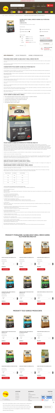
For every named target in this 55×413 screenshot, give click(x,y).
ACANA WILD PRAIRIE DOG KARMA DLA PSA (26, 257)
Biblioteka (30, 400)
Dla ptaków (40, 11)
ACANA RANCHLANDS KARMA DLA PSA (43, 257)
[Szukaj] (17, 5)
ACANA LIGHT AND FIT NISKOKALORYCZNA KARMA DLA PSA (26, 292)
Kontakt (19, 7)
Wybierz (3, 262)
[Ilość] (16, 264)
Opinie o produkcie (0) (36, 55)
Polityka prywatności (31, 394)
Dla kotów (17, 394)
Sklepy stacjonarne (13, 7)
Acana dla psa (23, 22)
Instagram (51, 393)
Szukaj (22, 5)
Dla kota (21, 11)
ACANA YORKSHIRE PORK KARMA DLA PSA (9, 257)
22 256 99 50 (46, 48)
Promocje (46, 11)
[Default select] (8, 264)
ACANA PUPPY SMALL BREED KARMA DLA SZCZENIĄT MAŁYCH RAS (8, 292)
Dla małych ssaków (30, 11)
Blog (51, 11)
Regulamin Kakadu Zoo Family (33, 397)
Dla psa (14, 11)
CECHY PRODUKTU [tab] (21, 55)
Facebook (49, 393)
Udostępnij (25, 45)
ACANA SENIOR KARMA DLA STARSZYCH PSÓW (45, 291)
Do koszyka (46, 40)
